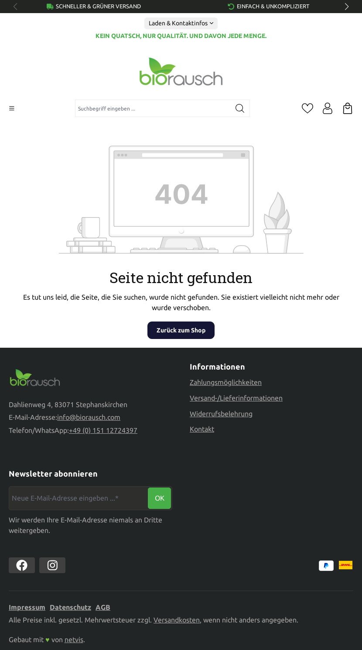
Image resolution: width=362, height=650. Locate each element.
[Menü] (12, 108)
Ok (159, 498)
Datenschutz (70, 607)
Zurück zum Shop (181, 330)
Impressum (27, 607)
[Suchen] (240, 108)
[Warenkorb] (347, 108)
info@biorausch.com (88, 418)
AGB (103, 607)
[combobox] (153, 108)
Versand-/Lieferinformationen (236, 398)
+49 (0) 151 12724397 (103, 432)
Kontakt (202, 429)
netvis (74, 639)
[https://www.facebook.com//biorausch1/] (22, 565)
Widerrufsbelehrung (221, 414)
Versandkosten (177, 620)
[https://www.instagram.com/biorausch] (52, 565)
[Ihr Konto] (327, 108)
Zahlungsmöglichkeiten (226, 382)
